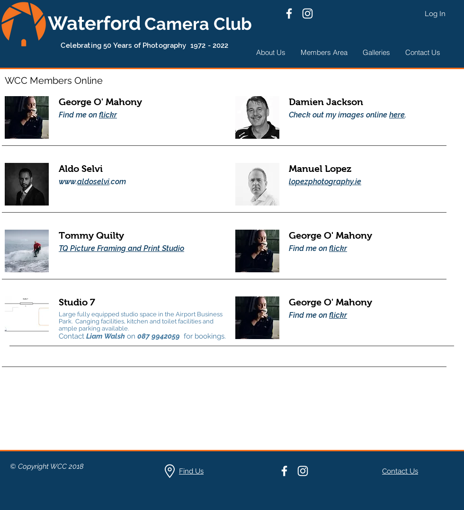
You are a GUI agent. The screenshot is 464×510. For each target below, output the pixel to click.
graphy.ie (345, 181)
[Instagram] (307, 13)
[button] (271, 52)
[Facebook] (289, 13)
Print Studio (163, 248)
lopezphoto (309, 181)
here (397, 114)
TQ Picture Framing (92, 248)
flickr (108, 114)
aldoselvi (93, 181)
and (134, 248)
